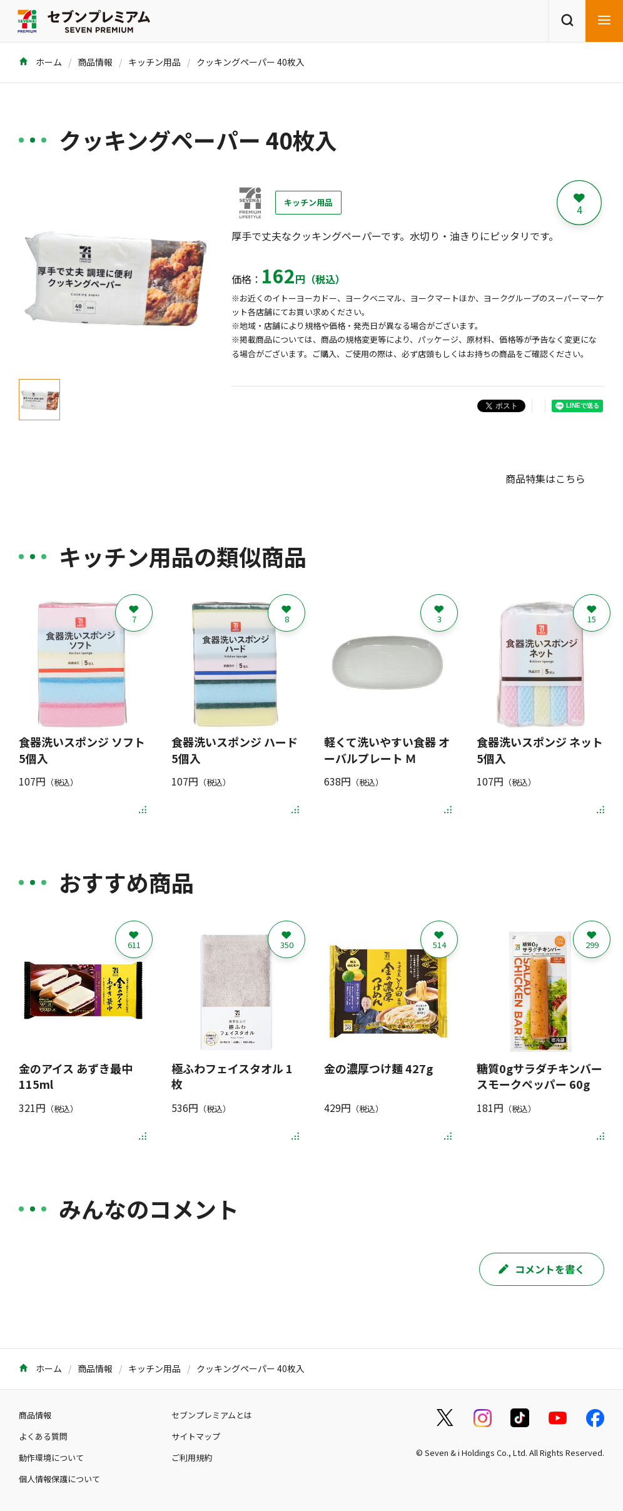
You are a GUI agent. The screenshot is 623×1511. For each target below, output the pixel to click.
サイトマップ (195, 1436)
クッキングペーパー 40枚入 (250, 62)
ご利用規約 (191, 1457)
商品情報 (95, 62)
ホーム (40, 62)
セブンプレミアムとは (211, 1415)
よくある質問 (43, 1436)
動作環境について (51, 1457)
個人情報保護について (59, 1479)
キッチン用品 (154, 62)
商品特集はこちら (545, 478)
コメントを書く (542, 1268)
